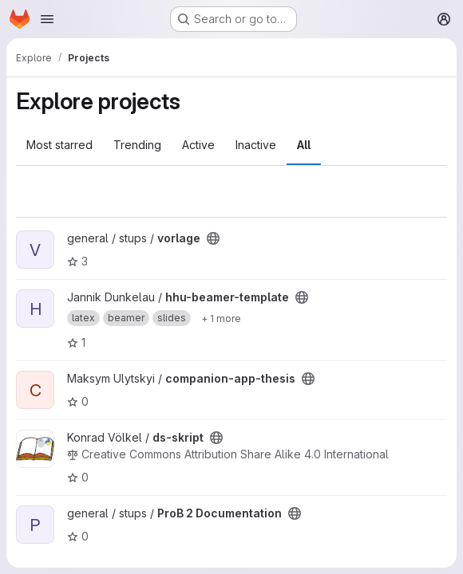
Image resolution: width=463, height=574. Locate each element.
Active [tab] (198, 144)
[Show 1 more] (221, 318)
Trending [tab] (137, 144)
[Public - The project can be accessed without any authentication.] (213, 238)
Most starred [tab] (59, 144)
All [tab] (304, 144)
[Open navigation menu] (47, 19)
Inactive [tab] (255, 144)
